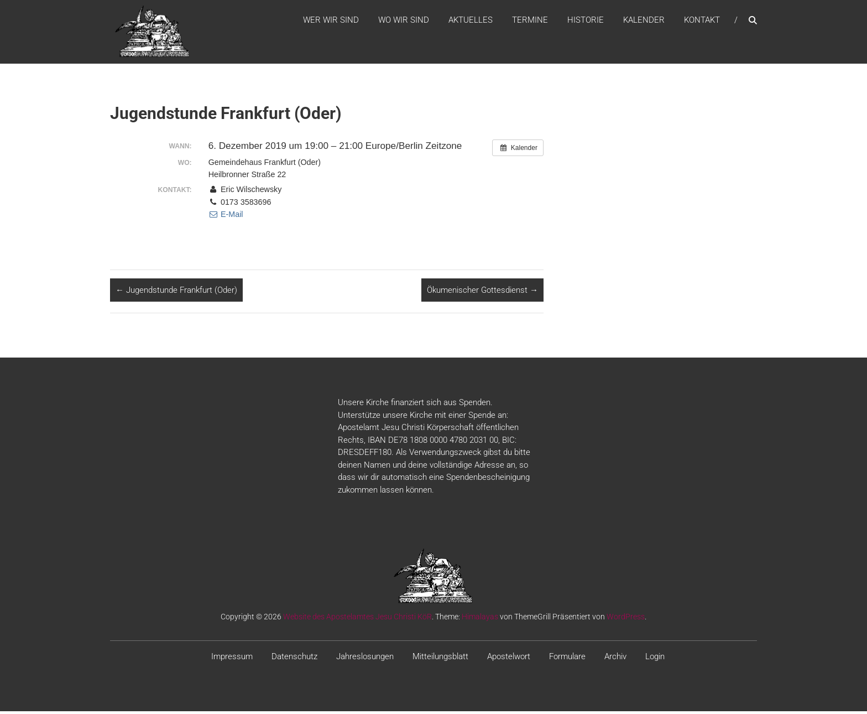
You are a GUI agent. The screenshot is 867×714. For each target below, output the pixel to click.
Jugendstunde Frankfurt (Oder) (176, 293)
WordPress (626, 619)
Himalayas (480, 619)
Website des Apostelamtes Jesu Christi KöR (357, 619)
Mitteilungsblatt (440, 660)
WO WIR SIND (403, 22)
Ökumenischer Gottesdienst (482, 293)
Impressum (232, 660)
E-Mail (225, 217)
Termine (530, 22)
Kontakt (702, 22)
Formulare (567, 660)
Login (655, 660)
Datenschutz (294, 660)
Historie (585, 22)
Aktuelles (470, 22)
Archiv (615, 660)
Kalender (644, 22)
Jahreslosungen (365, 660)
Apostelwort (508, 660)
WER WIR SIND (331, 22)
